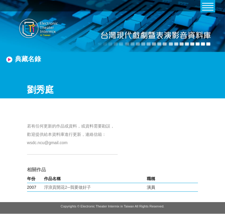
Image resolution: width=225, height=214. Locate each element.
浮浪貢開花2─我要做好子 (67, 187)
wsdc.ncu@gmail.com (47, 142)
